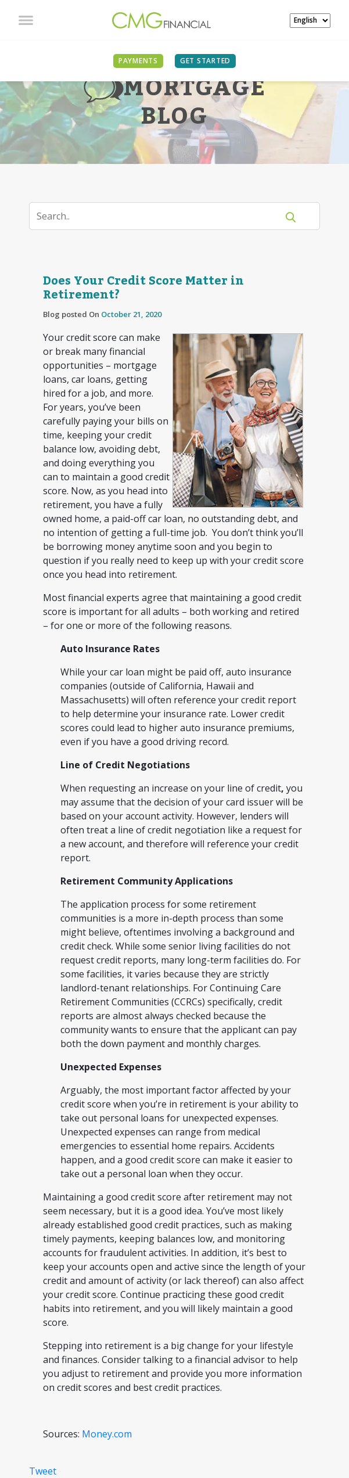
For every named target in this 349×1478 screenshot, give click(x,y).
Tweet (42, 1471)
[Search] (160, 216)
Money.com (107, 1433)
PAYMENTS (138, 61)
